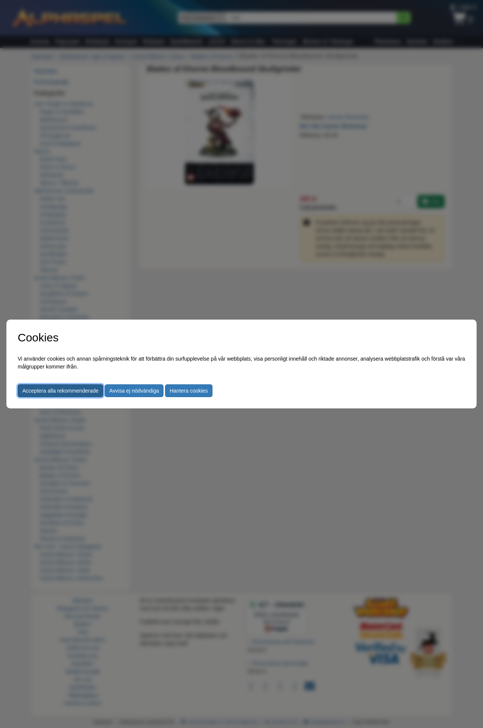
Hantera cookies (189, 391)
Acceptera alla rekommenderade (60, 391)
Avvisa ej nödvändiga (134, 391)
